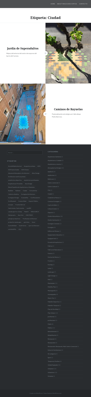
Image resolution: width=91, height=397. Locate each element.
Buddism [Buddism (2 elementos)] (10, 190)
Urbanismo (51, 372)
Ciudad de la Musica (53, 197)
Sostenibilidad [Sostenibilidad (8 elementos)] (12, 225)
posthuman (51, 316)
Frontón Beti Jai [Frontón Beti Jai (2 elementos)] (20, 204)
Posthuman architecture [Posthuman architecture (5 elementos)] (30, 218)
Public (49, 324)
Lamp (49, 268)
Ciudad (50, 194)
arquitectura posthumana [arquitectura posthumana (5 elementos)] (31, 180)
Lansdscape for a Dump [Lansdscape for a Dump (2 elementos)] (15, 211)
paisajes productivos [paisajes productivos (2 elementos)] (14, 218)
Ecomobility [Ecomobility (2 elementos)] (24, 197)
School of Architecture (54, 350)
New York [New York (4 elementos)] (20, 215)
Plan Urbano (51, 313)
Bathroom (51, 179)
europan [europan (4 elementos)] (10, 204)
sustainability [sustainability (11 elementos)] (12, 229)
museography (52, 294)
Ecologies (51, 227)
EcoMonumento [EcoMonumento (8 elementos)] (35, 197)
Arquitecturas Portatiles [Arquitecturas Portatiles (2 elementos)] (15, 183)
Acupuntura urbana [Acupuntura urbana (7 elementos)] (29, 166)
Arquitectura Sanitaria (54, 157)
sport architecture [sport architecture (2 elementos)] (34, 225)
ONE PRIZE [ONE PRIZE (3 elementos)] (29, 215)
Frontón (50, 261)
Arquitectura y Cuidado (54, 160)
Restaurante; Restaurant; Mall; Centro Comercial (62, 346)
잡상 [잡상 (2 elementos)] (19, 229)
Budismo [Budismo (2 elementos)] (18, 190)
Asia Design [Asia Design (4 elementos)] (28, 183)
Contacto (83, 4)
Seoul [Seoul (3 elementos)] (33, 222)
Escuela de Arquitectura (55, 242)
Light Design (51, 276)
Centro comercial (53, 183)
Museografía (51, 290)
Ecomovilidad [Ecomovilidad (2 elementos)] (22, 201)
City (49, 190)
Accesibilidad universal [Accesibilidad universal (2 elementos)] (15, 166)
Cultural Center (52, 209)
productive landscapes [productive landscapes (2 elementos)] (14, 222)
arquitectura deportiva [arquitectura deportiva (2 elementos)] (15, 180)
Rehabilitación (52, 335)
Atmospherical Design (54, 168)
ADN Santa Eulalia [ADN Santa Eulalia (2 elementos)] (13, 169)
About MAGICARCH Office (67, 4)
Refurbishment (52, 331)
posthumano (51, 320)
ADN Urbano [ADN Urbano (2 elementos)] (25, 169)
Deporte (50, 212)
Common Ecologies (53, 201)
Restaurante (51, 342)
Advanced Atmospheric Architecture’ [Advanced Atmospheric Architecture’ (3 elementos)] (19, 173)
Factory (50, 253)
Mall (49, 279)
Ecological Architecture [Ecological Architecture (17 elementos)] (28, 194)
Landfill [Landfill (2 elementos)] (29, 208)
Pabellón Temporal (53, 305)
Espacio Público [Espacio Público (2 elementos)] (33, 201)
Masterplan (51, 283)
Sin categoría (52, 354)
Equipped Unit (52, 238)
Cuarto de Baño (52, 205)
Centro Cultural (52, 186)
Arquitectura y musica (54, 164)
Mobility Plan (52, 287)
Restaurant (51, 339)
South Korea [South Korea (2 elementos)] (22, 225)
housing (50, 264)
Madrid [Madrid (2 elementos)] (26, 211)
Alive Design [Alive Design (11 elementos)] (35, 173)
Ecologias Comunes (53, 223)
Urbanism (50, 368)
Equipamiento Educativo (55, 235)
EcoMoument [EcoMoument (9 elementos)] (12, 201)
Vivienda (50, 376)
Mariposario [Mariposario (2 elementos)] (12, 215)
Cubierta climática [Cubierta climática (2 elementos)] (13, 194)
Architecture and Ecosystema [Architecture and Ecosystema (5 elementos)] (16, 176)
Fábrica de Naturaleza (54, 250)
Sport (49, 357)
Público (50, 328)
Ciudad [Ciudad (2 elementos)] (25, 190)
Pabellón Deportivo (53, 302)
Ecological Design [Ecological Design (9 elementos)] (13, 197)
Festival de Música (53, 257)
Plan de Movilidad (53, 309)
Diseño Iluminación (53, 220)
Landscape (51, 272)
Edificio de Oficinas (53, 231)
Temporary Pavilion (54, 361)
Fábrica (50, 246)
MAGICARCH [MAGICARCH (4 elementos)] (35, 211)
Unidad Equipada (53, 365)
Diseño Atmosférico (54, 216)
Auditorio (50, 171)
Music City (51, 298)
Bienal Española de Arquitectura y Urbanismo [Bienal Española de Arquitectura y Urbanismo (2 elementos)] (21, 187)
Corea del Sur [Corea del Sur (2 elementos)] (33, 190)
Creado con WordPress (36, 393)
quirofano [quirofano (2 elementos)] (27, 222)
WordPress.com (56, 393)
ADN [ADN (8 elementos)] (38, 166)
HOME (53, 4)
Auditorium (51, 175)
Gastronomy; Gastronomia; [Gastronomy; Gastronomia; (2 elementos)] (16, 208)
